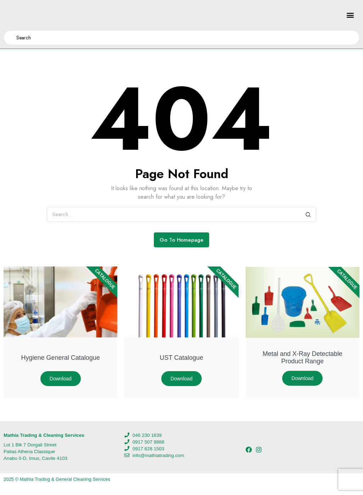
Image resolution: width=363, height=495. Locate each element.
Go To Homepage (182, 240)
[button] (350, 15)
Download (61, 378)
